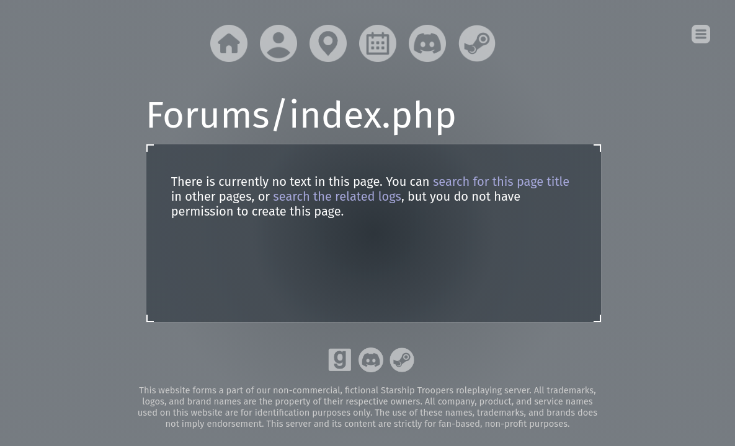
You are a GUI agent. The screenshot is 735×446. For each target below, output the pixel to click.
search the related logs (337, 196)
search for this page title (501, 181)
